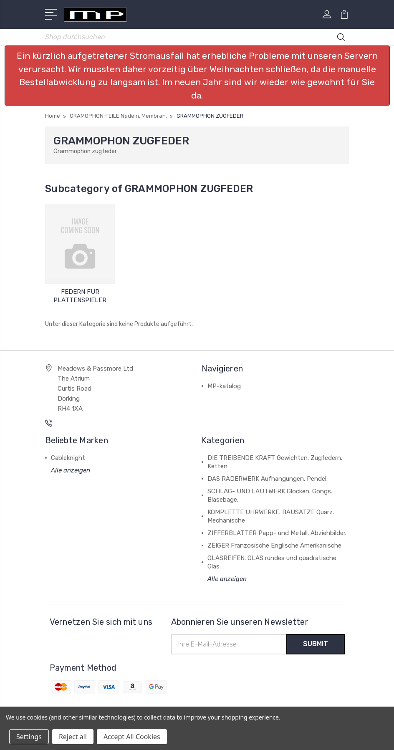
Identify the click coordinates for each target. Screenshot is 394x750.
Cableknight (68, 458)
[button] (197, 75)
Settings (29, 736)
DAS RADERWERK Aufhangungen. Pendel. (267, 478)
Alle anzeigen (70, 470)
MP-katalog (224, 386)
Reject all (73, 736)
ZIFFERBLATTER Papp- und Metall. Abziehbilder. (276, 533)
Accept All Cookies (132, 736)
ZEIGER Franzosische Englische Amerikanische (274, 545)
